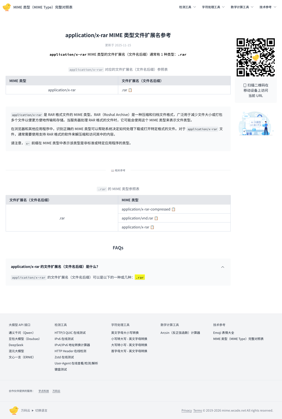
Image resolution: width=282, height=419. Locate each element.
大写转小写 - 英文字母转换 (129, 345)
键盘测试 (61, 369)
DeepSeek (16, 345)
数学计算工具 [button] (242, 7)
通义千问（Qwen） (22, 332)
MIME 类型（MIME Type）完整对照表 (238, 338)
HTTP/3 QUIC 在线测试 (70, 332)
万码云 (56, 391)
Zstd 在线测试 (64, 357)
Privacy (187, 410)
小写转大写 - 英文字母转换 (129, 338)
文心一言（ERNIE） (22, 357)
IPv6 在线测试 (64, 338)
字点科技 (43, 391)
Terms (197, 410)
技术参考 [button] (268, 7)
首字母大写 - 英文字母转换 (129, 351)
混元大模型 (16, 351)
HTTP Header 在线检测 (70, 351)
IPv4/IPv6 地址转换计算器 (72, 345)
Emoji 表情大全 (223, 332)
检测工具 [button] (187, 7)
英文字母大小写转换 (125, 332)
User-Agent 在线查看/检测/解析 (76, 363)
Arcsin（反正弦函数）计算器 (180, 332)
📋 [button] (130, 89)
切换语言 (41, 410)
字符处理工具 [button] (213, 7)
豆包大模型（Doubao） (25, 338)
